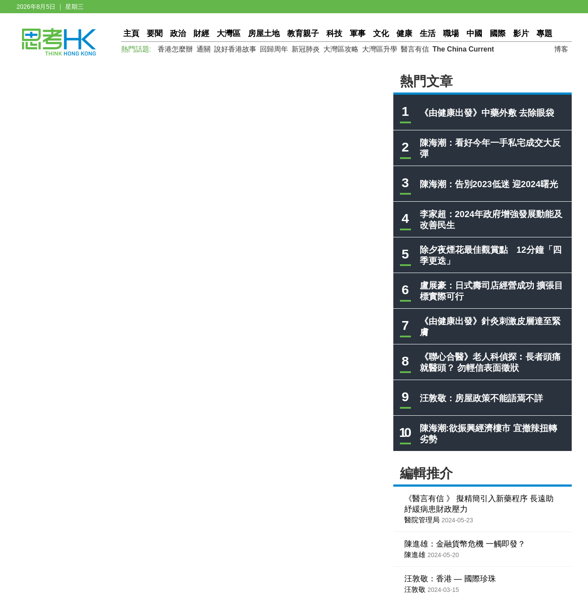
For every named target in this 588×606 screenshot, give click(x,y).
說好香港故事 (235, 49)
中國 (474, 33)
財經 (201, 33)
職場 (451, 33)
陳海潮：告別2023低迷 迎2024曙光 (489, 184)
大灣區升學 (379, 49)
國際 (498, 33)
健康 (404, 33)
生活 (428, 33)
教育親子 (303, 33)
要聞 (155, 33)
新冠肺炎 (306, 49)
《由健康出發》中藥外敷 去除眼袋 (487, 113)
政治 (178, 33)
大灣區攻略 (341, 49)
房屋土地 (264, 33)
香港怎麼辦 (175, 49)
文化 (381, 33)
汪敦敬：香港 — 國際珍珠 (450, 578)
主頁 (131, 33)
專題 (544, 33)
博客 (561, 49)
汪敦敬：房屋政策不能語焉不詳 (481, 398)
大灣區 (228, 33)
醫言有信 (415, 49)
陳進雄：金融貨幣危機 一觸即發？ (464, 543)
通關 (203, 49)
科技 (334, 33)
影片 (521, 33)
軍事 (358, 33)
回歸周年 (274, 49)
